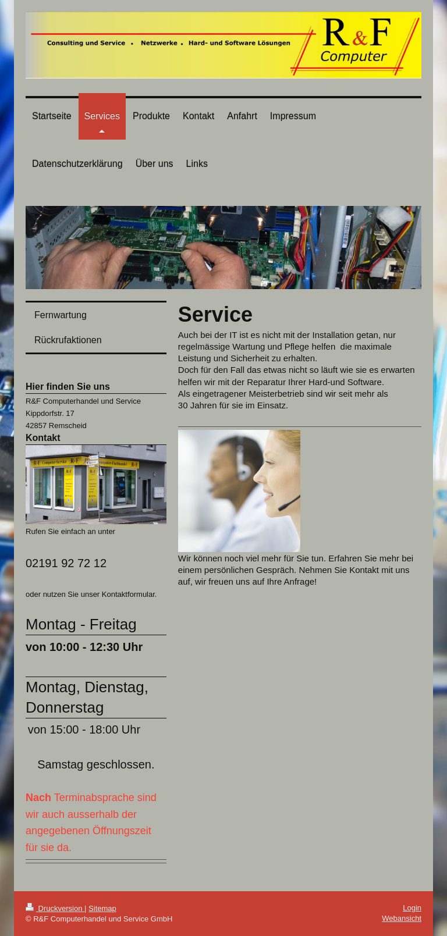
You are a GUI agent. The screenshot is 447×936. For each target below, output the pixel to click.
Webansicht (401, 918)
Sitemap (102, 908)
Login (412, 907)
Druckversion (55, 908)
